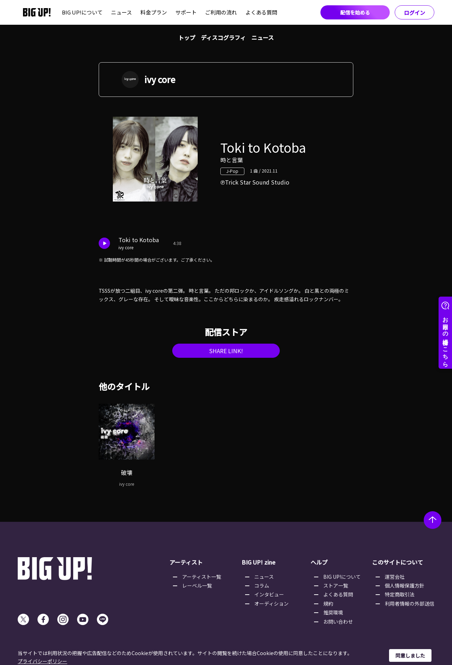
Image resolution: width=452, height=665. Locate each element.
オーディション (271, 603)
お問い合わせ (338, 621)
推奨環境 (333, 612)
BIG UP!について (82, 12)
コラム (261, 585)
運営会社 (395, 576)
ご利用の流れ (221, 12)
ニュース (121, 12)
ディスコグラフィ (223, 37)
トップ (186, 37)
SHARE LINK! (226, 350)
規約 (328, 603)
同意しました (410, 655)
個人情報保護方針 (404, 585)
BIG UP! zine (259, 562)
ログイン (414, 12)
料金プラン (153, 12)
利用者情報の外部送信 (409, 603)
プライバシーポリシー (42, 661)
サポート (186, 12)
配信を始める (355, 12)
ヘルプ (319, 562)
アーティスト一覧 (201, 576)
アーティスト (186, 562)
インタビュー (269, 594)
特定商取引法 (400, 594)
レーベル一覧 (197, 585)
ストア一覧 (335, 585)
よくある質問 (261, 12)
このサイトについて (397, 562)
